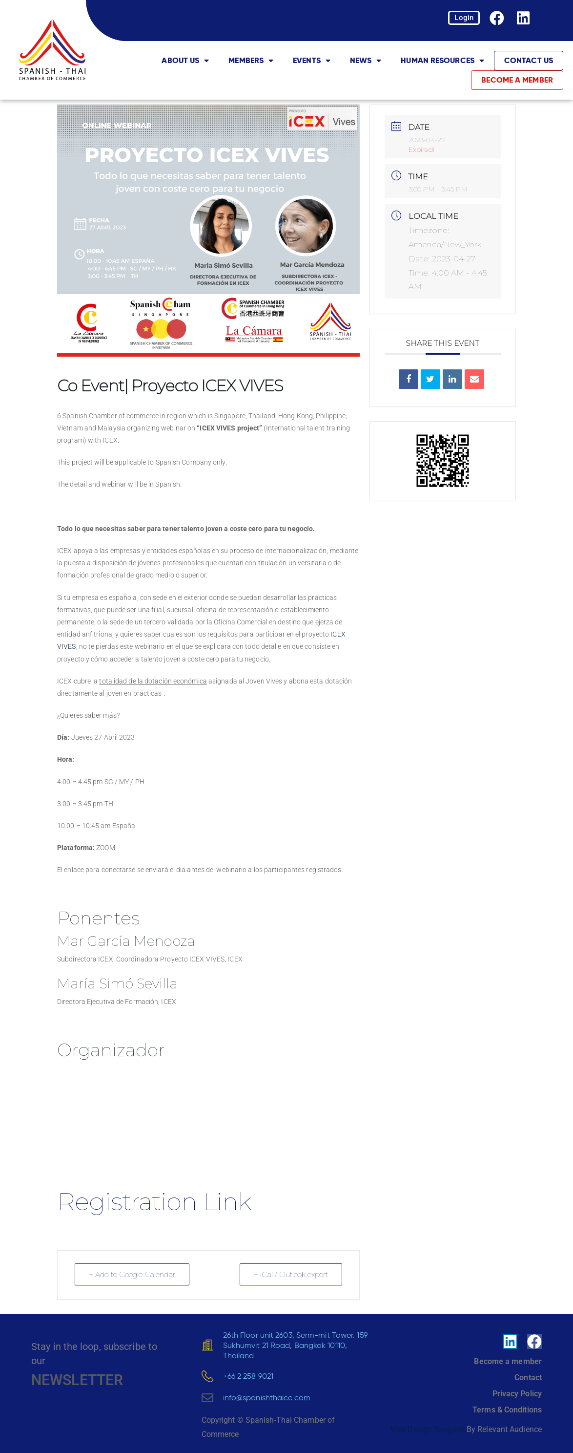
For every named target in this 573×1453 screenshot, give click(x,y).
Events (311, 60)
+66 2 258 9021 (248, 1376)
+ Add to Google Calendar (132, 1274)
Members (250, 60)
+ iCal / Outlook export (291, 1274)
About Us (185, 60)
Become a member (517, 80)
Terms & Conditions (507, 1409)
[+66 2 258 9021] (207, 1376)
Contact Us (528, 60)
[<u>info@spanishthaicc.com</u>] (207, 1398)
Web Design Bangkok (427, 1429)
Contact (528, 1377)
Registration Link (154, 1202)
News (366, 60)
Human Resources (442, 60)
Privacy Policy (517, 1393)
